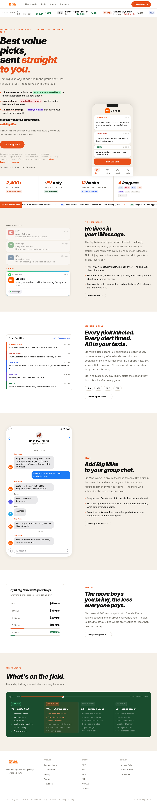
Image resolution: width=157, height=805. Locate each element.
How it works (31, 4)
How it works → (95, 295)
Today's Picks (50, 765)
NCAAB (85, 784)
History (47, 774)
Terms (2, 162)
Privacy (51, 159)
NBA (84, 765)
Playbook (48, 784)
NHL (84, 779)
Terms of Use (126, 769)
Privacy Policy (126, 765)
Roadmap (64, 4)
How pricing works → (98, 634)
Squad (53, 4)
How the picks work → (98, 396)
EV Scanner (49, 769)
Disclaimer (14, 162)
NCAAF (85, 788)
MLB (84, 774)
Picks (43, 4)
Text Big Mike (141, 4)
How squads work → (97, 523)
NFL (84, 769)
